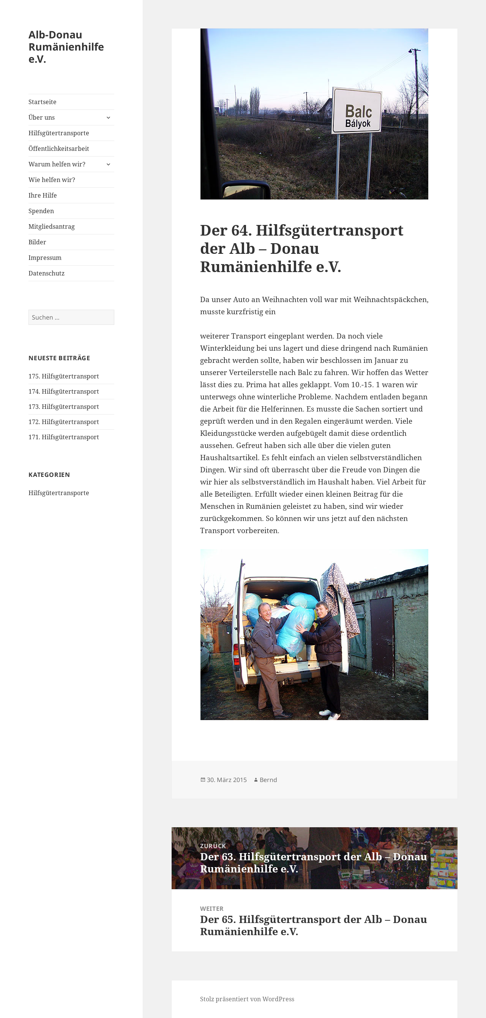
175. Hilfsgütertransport (63, 376)
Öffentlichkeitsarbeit (58, 148)
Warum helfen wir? (56, 164)
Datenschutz (46, 273)
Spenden (41, 211)
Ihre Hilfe (42, 195)
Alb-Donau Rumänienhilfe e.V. (66, 46)
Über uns (41, 117)
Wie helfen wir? (51, 180)
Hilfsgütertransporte (58, 133)
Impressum (45, 257)
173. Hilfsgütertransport (63, 406)
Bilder (37, 242)
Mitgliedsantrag (51, 226)
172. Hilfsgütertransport (63, 422)
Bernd (268, 780)
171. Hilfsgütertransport (63, 437)
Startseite (42, 102)
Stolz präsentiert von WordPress (247, 999)
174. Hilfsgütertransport (63, 391)
